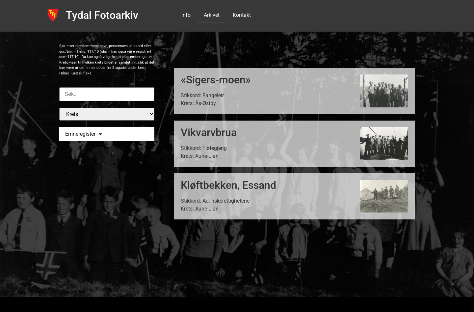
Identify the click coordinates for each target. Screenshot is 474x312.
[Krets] (106, 114)
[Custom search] (106, 94)
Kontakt (242, 15)
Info (186, 15)
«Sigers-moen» (216, 79)
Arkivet (212, 15)
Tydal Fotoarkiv (102, 15)
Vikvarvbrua (209, 132)
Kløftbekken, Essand (228, 185)
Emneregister (83, 134)
